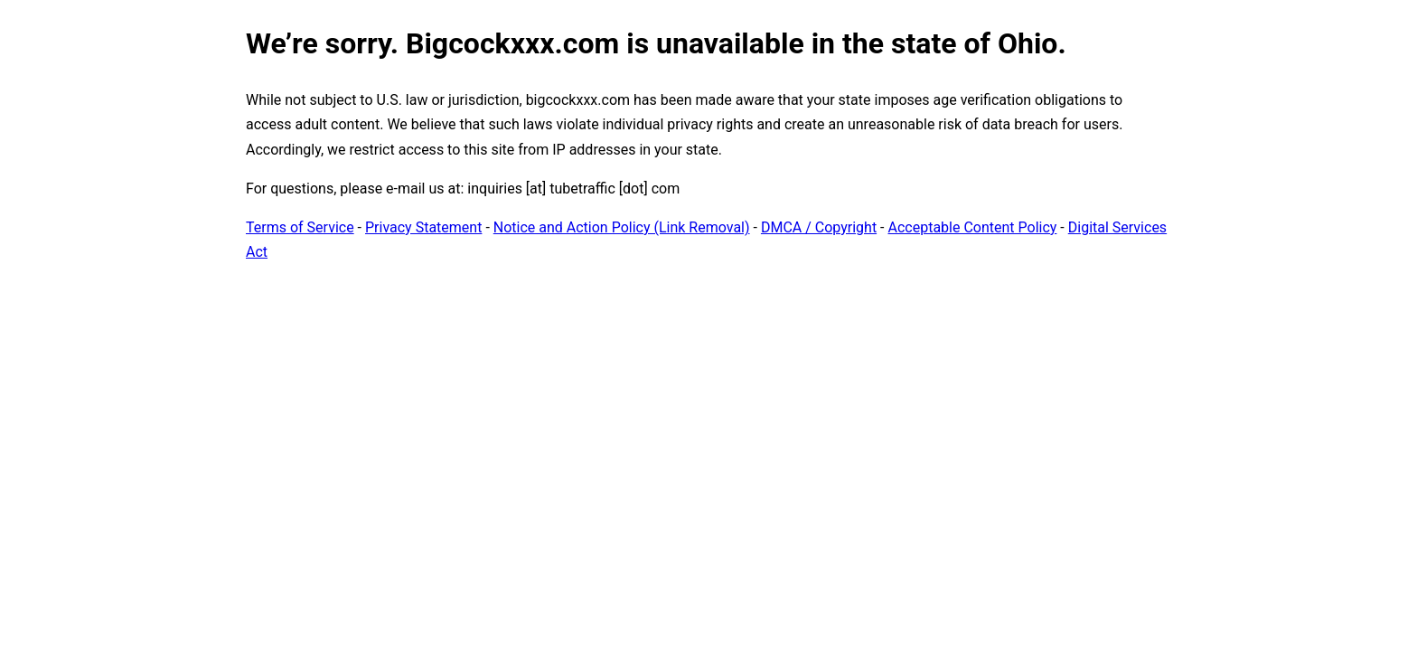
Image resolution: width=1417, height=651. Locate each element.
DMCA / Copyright (819, 227)
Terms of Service (300, 227)
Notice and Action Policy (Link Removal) (621, 227)
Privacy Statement (423, 227)
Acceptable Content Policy (971, 227)
